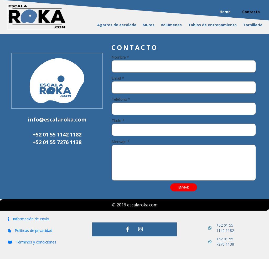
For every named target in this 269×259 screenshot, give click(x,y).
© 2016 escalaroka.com (134, 205)
